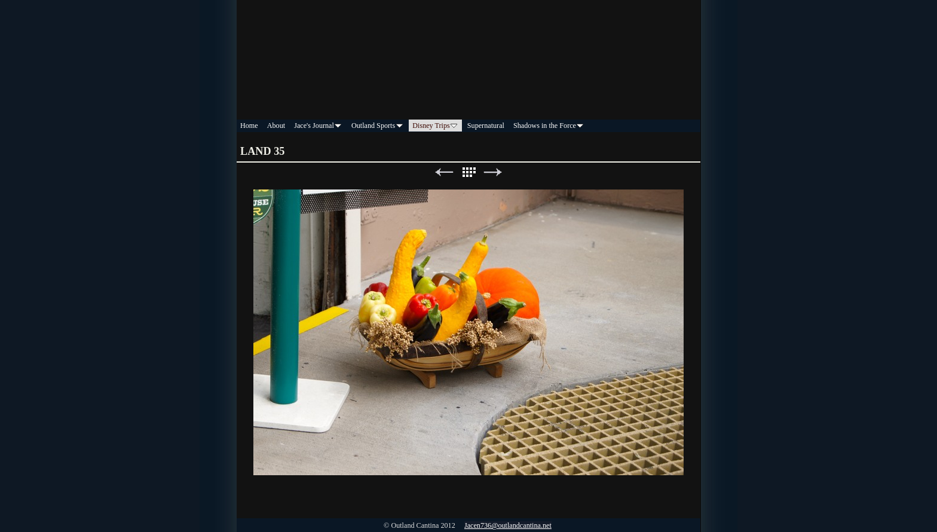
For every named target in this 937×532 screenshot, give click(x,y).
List (468, 172)
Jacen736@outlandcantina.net (508, 525)
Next (493, 172)
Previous (444, 172)
